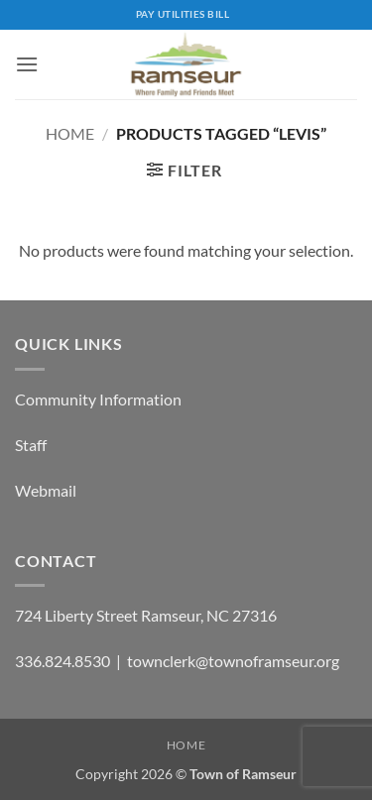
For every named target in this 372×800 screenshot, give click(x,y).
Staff (31, 444)
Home (70, 133)
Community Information (98, 399)
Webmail (45, 490)
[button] (27, 64)
